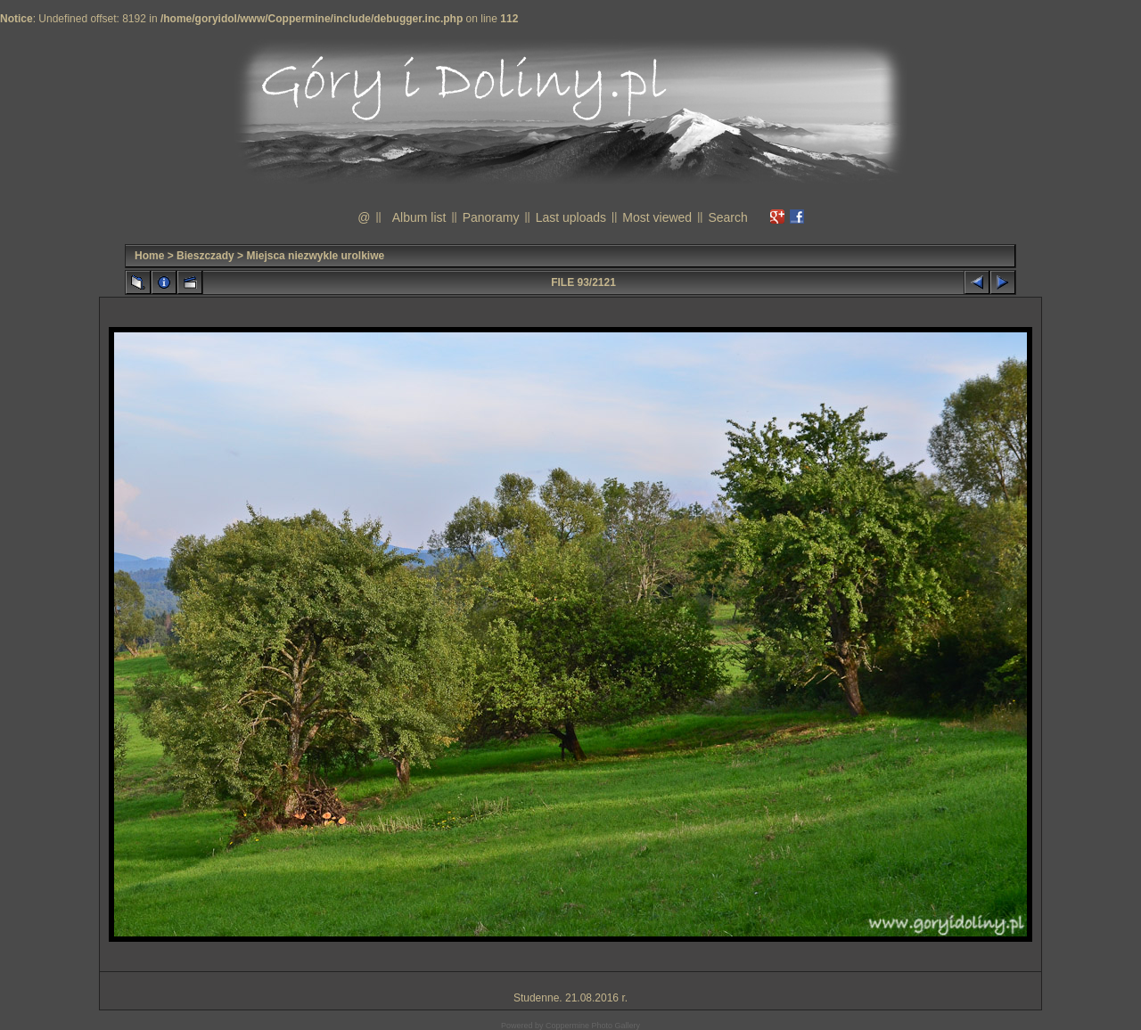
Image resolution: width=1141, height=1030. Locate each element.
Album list (419, 217)
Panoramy (491, 217)
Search (727, 217)
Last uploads (571, 217)
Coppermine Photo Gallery (593, 1025)
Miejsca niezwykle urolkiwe (315, 255)
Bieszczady (205, 255)
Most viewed (657, 217)
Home (149, 255)
